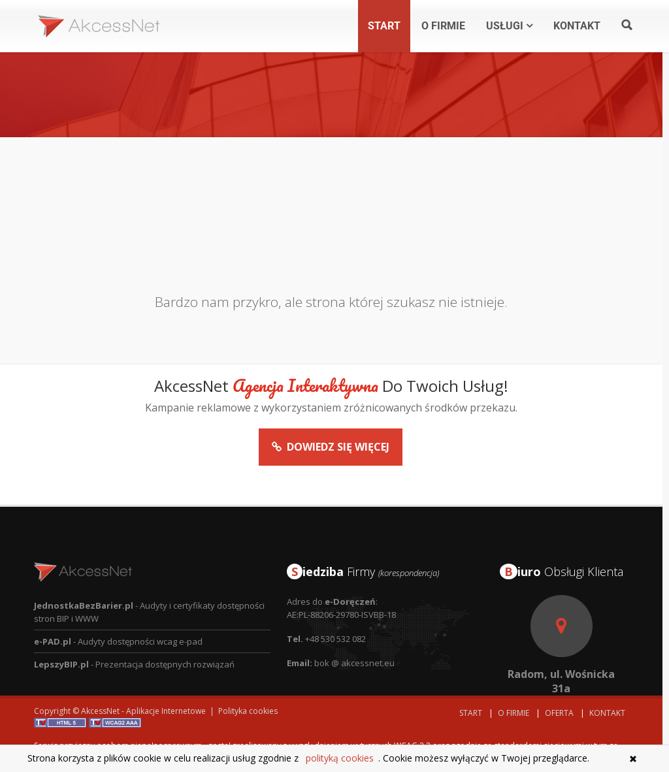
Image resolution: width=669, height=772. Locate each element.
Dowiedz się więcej (330, 458)
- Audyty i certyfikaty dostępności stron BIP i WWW (149, 589)
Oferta (559, 712)
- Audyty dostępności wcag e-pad (118, 618)
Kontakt (607, 712)
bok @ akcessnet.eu (354, 640)
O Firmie (513, 712)
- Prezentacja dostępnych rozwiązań (134, 641)
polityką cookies (340, 758)
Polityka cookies (248, 710)
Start (470, 712)
